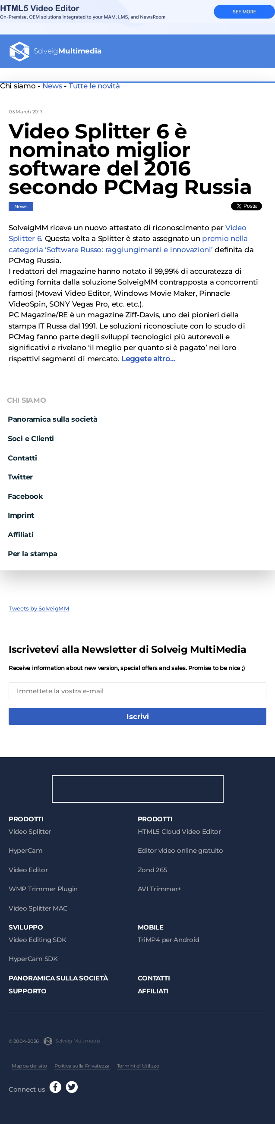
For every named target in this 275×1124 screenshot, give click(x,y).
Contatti (22, 453)
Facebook (25, 492)
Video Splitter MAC (38, 906)
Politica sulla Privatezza (82, 1063)
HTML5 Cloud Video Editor (179, 829)
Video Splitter (30, 829)
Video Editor (28, 867)
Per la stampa (32, 549)
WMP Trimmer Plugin (43, 886)
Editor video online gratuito (180, 848)
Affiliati (21, 530)
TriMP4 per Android (168, 937)
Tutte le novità (94, 85)
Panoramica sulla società (52, 415)
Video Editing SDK (37, 937)
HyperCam (26, 848)
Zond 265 (153, 867)
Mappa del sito (29, 1063)
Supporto (28, 988)
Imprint (21, 511)
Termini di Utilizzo (138, 1063)
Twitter (20, 472)
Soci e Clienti (31, 434)
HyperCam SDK (33, 956)
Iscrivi (137, 712)
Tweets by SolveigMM (39, 604)
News (52, 85)
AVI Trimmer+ (160, 886)
